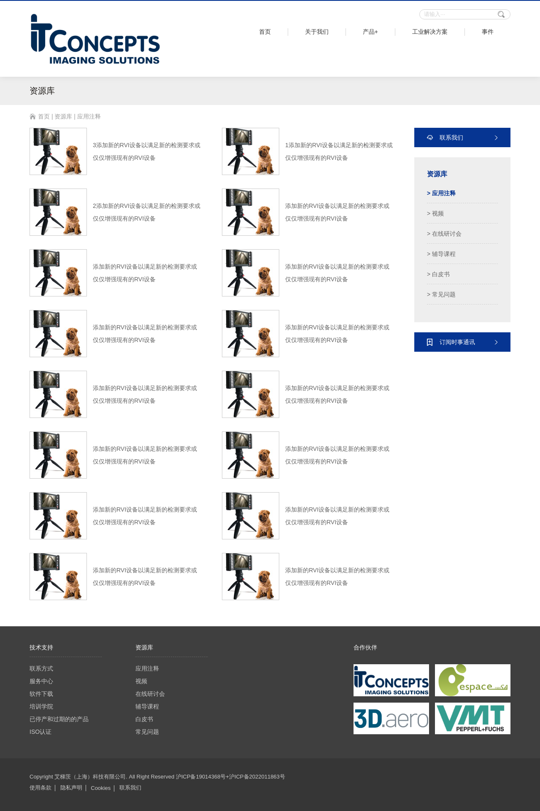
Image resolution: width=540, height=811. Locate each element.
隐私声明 (71, 787)
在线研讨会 (150, 693)
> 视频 (435, 213)
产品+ (370, 31)
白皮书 (144, 719)
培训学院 (41, 706)
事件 (488, 31)
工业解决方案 (430, 31)
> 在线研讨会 (444, 233)
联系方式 (41, 668)
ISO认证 (40, 731)
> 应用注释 (441, 193)
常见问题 (147, 731)
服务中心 (41, 681)
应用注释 (147, 668)
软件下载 (41, 693)
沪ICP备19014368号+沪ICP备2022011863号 (230, 776)
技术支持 (41, 647)
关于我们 (317, 31)
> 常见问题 (441, 294)
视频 (141, 681)
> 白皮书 (438, 274)
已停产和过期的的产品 (59, 719)
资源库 (63, 116)
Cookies (101, 788)
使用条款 (40, 787)
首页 (265, 31)
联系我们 (130, 787)
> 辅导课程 (441, 254)
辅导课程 (147, 706)
